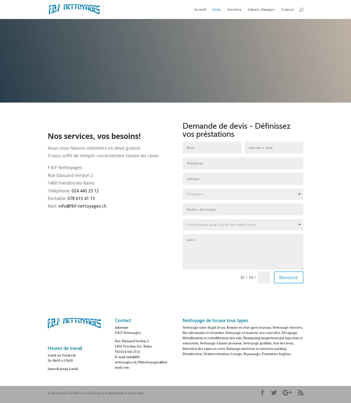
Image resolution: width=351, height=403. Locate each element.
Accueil (200, 10)
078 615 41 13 (81, 198)
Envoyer (288, 277)
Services (234, 10)
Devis (216, 10)
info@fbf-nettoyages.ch (82, 206)
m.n (141, 393)
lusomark (116, 393)
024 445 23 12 (85, 191)
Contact (287, 10)
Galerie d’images (261, 10)
